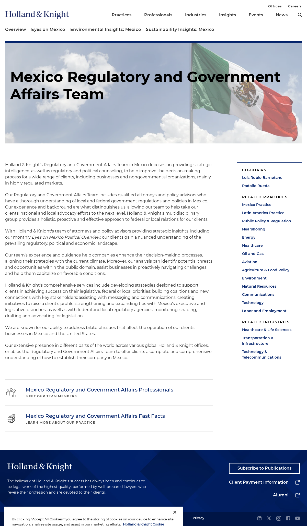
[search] (300, 15)
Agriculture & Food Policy (265, 270)
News (282, 15)
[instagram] (278, 519)
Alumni (281, 495)
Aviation (249, 262)
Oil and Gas (253, 253)
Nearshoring (253, 229)
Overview (15, 29)
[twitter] (269, 519)
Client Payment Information (259, 482)
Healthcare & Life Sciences (266, 329)
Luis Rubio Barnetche (262, 177)
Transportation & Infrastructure (258, 341)
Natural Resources (259, 286)
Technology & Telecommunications (261, 354)
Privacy (198, 518)
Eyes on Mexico (48, 29)
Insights (227, 15)
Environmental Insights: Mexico (105, 29)
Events (256, 15)
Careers (295, 6)
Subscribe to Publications (264, 468)
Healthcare (252, 245)
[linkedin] (259, 519)
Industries (195, 15)
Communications (258, 294)
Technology (253, 302)
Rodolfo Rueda (256, 186)
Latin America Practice (263, 213)
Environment (254, 278)
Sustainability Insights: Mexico (180, 29)
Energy (248, 237)
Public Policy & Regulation (266, 221)
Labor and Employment (264, 311)
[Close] (174, 517)
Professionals (158, 15)
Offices (275, 6)
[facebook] (288, 519)
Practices (121, 15)
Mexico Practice (256, 204)
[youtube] (297, 519)
